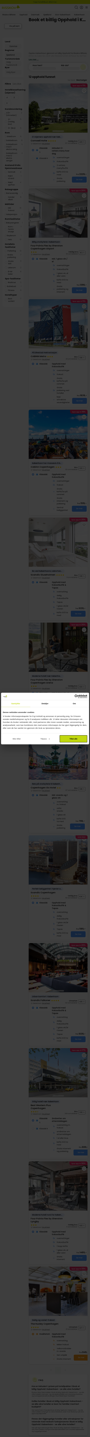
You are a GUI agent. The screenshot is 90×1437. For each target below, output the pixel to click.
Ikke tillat (17, 739)
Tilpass (45, 739)
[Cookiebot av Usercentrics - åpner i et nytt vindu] (76, 696)
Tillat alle (73, 739)
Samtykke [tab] (15, 703)
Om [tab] (74, 703)
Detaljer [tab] (45, 703)
